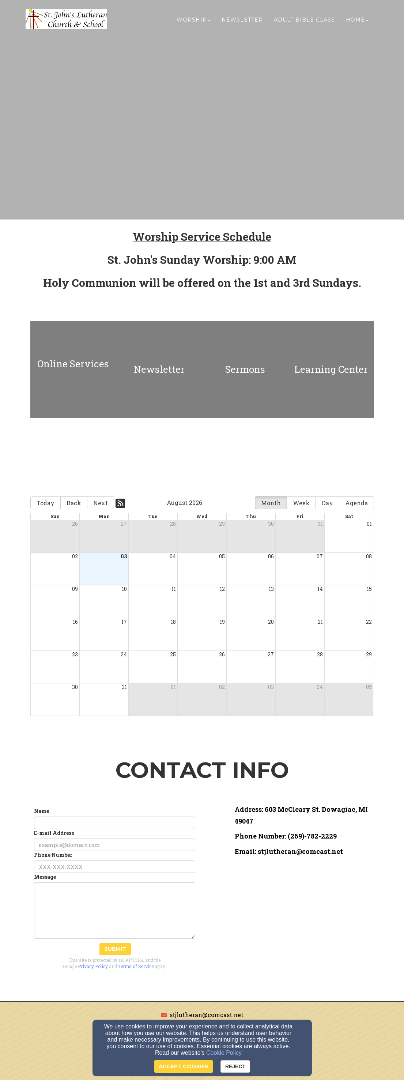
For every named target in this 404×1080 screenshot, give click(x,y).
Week (301, 503)
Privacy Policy (93, 966)
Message (45, 876)
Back (74, 503)
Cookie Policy (224, 1053)
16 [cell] (75, 621)
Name (41, 810)
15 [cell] (369, 588)
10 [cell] (124, 588)
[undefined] (73, 369)
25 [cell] (173, 654)
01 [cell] (369, 523)
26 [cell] (75, 523)
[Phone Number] (114, 866)
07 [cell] (320, 556)
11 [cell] (173, 588)
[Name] (114, 823)
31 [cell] (320, 523)
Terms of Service (136, 966)
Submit (115, 949)
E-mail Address (54, 832)
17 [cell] (124, 621)
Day (327, 503)
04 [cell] (173, 556)
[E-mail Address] (114, 845)
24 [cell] (124, 654)
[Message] (114, 910)
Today (45, 503)
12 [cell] (222, 588)
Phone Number (53, 854)
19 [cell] (222, 621)
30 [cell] (271, 523)
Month (271, 503)
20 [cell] (271, 621)
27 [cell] (124, 523)
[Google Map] (304, 913)
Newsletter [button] (242, 21)
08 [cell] (369, 556)
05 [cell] (222, 556)
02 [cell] (75, 556)
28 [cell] (173, 523)
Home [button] (357, 21)
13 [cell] (271, 588)
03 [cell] (124, 556)
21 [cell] (320, 621)
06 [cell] (271, 556)
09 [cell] (75, 588)
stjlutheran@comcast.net (206, 1015)
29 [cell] (222, 523)
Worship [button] (194, 21)
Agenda (356, 503)
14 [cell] (320, 588)
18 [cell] (173, 621)
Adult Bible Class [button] (304, 21)
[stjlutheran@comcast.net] (300, 851)
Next (100, 503)
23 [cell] (75, 654)
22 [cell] (369, 621)
